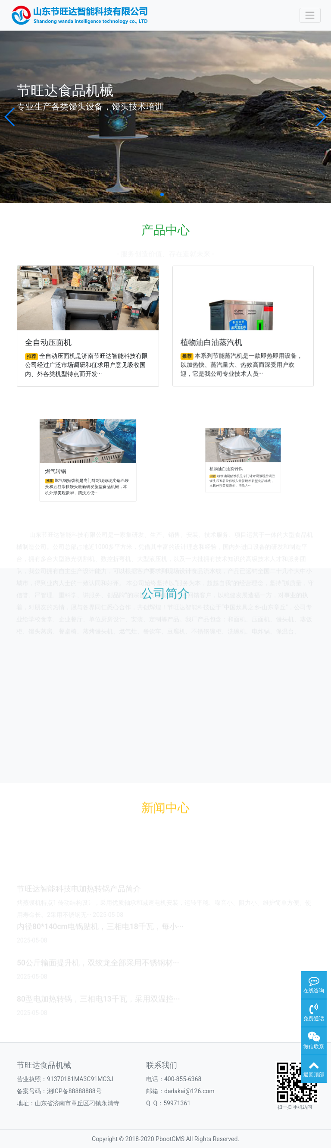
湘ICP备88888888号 (74, 1091)
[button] (10, 116)
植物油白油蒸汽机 (215, 340)
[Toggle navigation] (310, 15)
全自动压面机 (50, 341)
